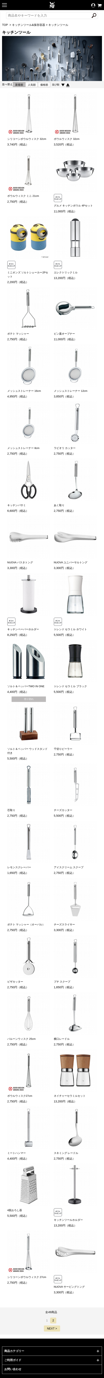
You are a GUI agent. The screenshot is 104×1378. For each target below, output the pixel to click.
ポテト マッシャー (18, 333)
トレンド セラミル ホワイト (70, 629)
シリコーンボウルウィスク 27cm (26, 1277)
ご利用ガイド (12, 1360)
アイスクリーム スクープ (69, 867)
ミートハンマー (16, 1153)
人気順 (32, 84)
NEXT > (52, 1328)
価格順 (44, 84)
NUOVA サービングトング (69, 1286)
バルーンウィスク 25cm (21, 1038)
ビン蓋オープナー (64, 333)
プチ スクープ (62, 981)
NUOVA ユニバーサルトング (70, 562)
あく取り (59, 505)
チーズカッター (63, 810)
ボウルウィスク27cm (19, 1095)
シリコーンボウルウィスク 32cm (26, 138)
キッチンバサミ (16, 505)
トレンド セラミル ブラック (70, 686)
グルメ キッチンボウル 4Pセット (73, 205)
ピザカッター (15, 981)
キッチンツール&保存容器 (28, 24)
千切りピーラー (63, 748)
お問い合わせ (12, 1369)
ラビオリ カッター (65, 448)
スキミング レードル (66, 1153)
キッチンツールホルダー (68, 1219)
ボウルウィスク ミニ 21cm (23, 195)
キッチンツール (58, 24)
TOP (5, 24)
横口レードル (62, 1038)
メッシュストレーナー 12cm (70, 390)
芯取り (11, 810)
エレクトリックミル (66, 272)
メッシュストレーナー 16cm (24, 390)
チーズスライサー (64, 924)
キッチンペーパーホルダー (23, 629)
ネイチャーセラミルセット (70, 1095)
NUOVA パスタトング (20, 562)
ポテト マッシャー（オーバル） (26, 924)
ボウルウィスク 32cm (66, 138)
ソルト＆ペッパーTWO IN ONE (25, 686)
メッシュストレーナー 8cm (23, 448)
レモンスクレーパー (19, 867)
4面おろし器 (14, 1210)
